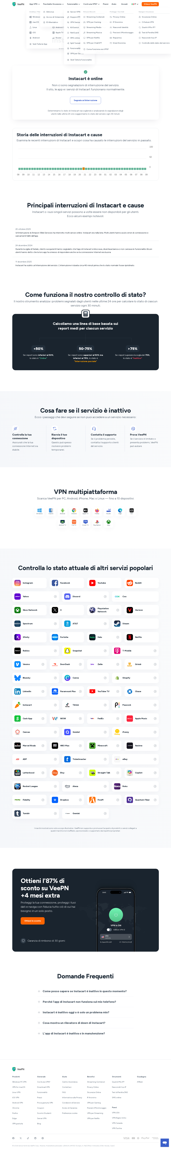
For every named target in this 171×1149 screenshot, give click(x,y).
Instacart (35, 705)
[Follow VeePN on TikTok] (28, 1138)
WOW (67, 718)
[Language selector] (135, 4)
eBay (135, 759)
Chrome (15, 1108)
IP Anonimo (91, 1097)
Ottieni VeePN (150, 4)
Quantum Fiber (142, 800)
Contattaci (66, 1087)
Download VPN (43, 1087)
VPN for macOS (18, 1087)
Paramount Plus (67, 691)
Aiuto (114, 4)
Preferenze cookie (69, 1113)
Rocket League (35, 786)
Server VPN (41, 1118)
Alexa (85, 786)
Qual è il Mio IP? (118, 1082)
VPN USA (115, 1113)
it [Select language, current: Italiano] (135, 4)
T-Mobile (135, 651)
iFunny (135, 732)
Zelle (104, 664)
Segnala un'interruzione (85, 100)
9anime (142, 746)
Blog (39, 1124)
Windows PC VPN (19, 1082)
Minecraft (104, 746)
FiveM (104, 800)
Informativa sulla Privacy (72, 1097)
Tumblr (35, 813)
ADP (35, 759)
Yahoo (35, 596)
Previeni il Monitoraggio (96, 1108)
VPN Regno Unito (119, 1118)
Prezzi (105, 4)
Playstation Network (104, 610)
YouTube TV (104, 691)
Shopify (135, 678)
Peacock (135, 705)
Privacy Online (93, 1087)
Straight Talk (104, 773)
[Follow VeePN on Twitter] (21, 1138)
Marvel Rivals (29, 746)
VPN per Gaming (94, 1103)
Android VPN (17, 1103)
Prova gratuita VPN (45, 1103)
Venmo (29, 664)
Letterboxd (29, 773)
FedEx (104, 718)
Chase (142, 691)
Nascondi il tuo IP (119, 1087)
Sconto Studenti (44, 1113)
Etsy (67, 773)
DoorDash (67, 664)
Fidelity (29, 800)
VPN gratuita (17, 1124)
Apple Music (142, 718)
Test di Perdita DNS (120, 1092)
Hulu (104, 637)
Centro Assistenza (69, 1082)
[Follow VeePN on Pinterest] (43, 1138)
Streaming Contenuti (96, 1082)
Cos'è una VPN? (91, 4)
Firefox (15, 1113)
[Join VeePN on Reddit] (35, 1138)
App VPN (34, 4)
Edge (14, 1118)
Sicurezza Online (94, 1092)
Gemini (85, 813)
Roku (135, 786)
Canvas (35, 732)
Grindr (142, 664)
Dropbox (67, 800)
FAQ (64, 1092)
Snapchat (85, 651)
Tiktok (85, 705)
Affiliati (140, 1082)
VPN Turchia (117, 1128)
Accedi (124, 4)
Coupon (40, 1108)
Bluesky (35, 678)
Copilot (142, 773)
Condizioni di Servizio (71, 1103)
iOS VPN (15, 1097)
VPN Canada (117, 1123)
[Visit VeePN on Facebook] (13, 1138)
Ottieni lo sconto (32, 921)
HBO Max (67, 746)
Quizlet (85, 732)
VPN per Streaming (95, 1113)
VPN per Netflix (93, 1118)
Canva (85, 678)
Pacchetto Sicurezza (53, 4)
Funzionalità (73, 4)
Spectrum (35, 624)
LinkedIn (29, 691)
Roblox (35, 651)
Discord (85, 596)
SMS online (116, 1097)
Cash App (29, 718)
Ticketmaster (85, 759)
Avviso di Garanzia (69, 1108)
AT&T (85, 624)
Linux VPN (16, 1092)
